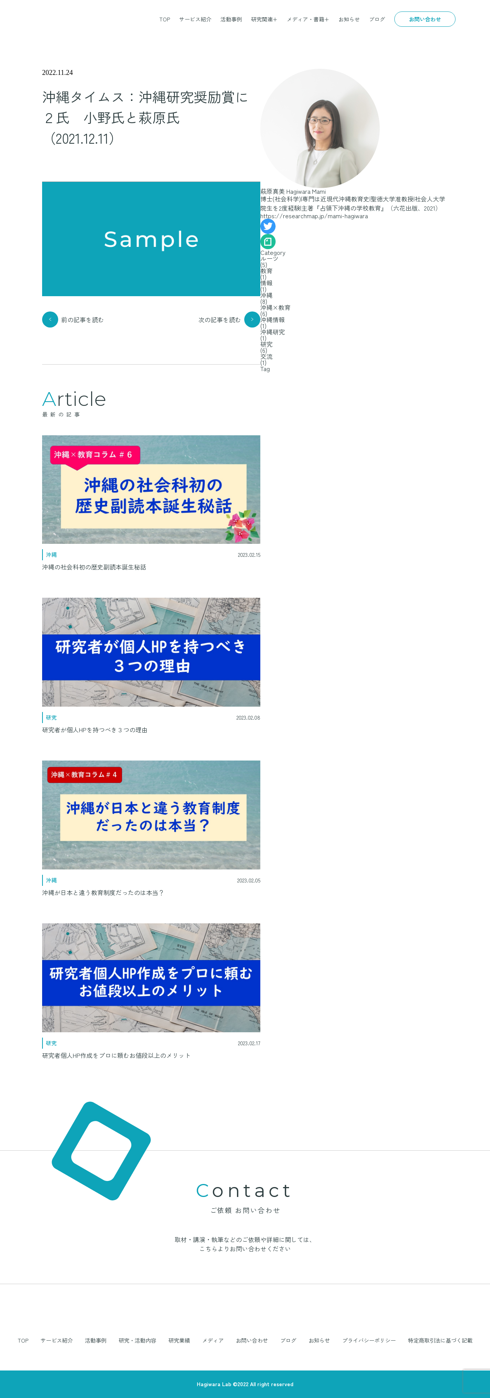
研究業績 (179, 1340)
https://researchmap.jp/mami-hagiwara (314, 215)
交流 (266, 356)
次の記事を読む (219, 319)
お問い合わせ (425, 19)
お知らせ (349, 19)
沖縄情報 (272, 319)
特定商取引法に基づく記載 (440, 1340)
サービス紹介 (195, 19)
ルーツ (269, 258)
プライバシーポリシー (369, 1340)
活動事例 (231, 19)
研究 (266, 344)
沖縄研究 (272, 332)
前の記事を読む (82, 319)
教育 (266, 271)
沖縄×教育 (275, 307)
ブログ (377, 19)
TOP (164, 19)
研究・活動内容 (137, 1340)
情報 (266, 283)
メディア (213, 1340)
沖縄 (266, 295)
